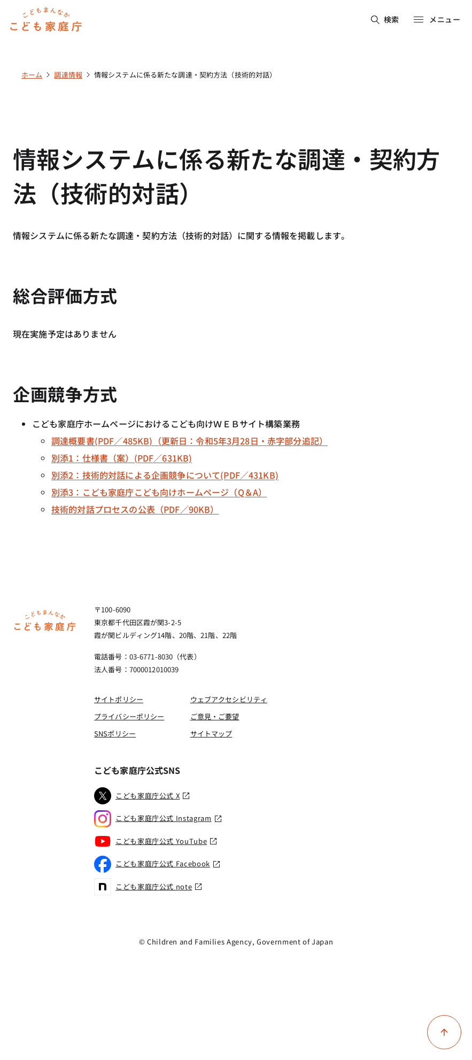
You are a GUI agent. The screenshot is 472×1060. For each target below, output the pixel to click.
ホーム (31, 75)
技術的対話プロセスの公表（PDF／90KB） (135, 509)
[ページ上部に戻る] (444, 1032)
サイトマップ (211, 733)
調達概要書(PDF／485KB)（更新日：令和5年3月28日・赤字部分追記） (189, 440)
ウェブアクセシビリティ (228, 699)
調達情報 (68, 75)
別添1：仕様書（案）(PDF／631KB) (121, 457)
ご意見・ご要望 (214, 716)
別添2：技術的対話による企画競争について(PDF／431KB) (164, 474)
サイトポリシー (118, 699)
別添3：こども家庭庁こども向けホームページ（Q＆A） (159, 492)
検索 (385, 19)
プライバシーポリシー (129, 716)
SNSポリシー (115, 733)
